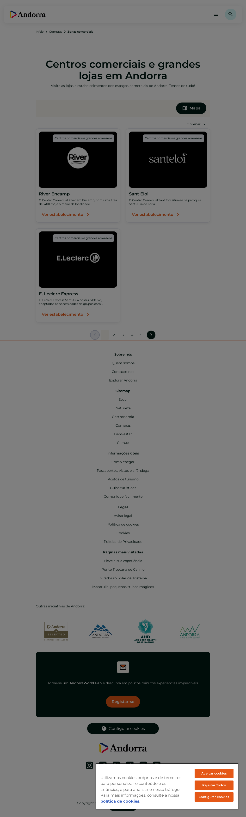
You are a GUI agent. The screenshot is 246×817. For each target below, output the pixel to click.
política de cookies (119, 801)
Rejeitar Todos (214, 785)
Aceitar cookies (214, 773)
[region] (167, 786)
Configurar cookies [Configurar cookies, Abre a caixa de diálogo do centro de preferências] (214, 797)
